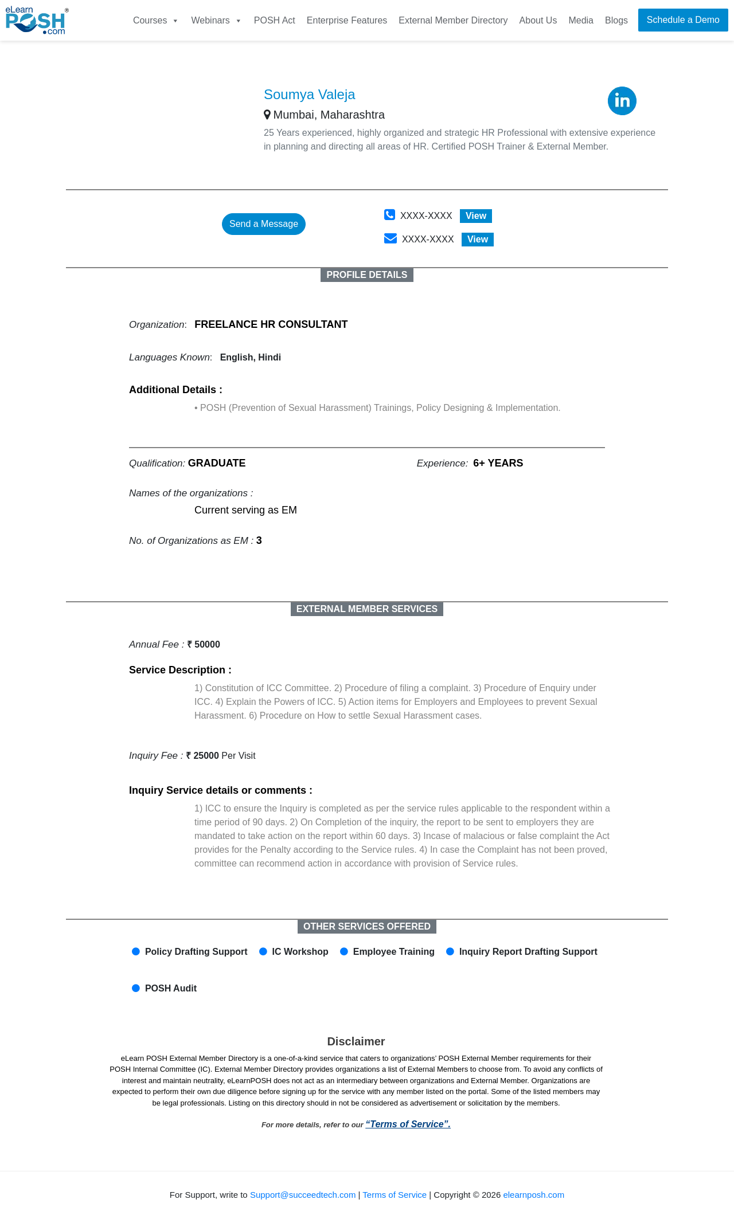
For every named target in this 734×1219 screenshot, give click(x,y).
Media (581, 20)
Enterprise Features (347, 20)
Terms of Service (394, 1195)
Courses (156, 20)
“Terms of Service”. (408, 1124)
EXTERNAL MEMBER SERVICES (367, 609)
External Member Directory (453, 20)
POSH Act (274, 20)
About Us (538, 20)
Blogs (616, 20)
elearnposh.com (533, 1195)
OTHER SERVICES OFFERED (367, 926)
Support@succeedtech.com (303, 1195)
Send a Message (263, 224)
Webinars (216, 20)
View (476, 216)
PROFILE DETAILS (366, 275)
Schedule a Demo (683, 20)
